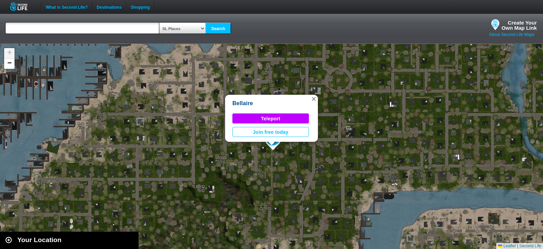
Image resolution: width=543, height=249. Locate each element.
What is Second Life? (67, 6)
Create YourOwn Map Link (519, 25)
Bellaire (242, 103)
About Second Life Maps (511, 34)
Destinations (109, 6)
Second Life (23, 6)
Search (218, 28)
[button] (314, 99)
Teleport (271, 118)
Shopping (140, 6)
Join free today (270, 132)
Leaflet (507, 245)
